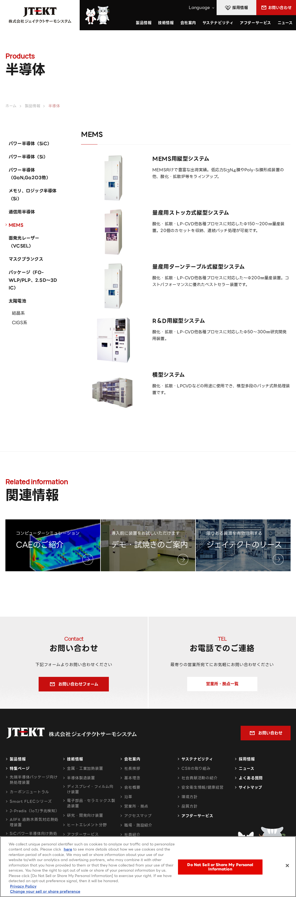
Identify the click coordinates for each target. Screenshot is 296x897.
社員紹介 (132, 834)
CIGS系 (19, 322)
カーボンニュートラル (29, 792)
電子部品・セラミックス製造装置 (91, 803)
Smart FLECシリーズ (31, 801)
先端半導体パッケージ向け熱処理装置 (34, 779)
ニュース (285, 23)
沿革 (128, 796)
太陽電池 (17, 301)
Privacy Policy (23, 886)
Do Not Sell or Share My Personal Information (220, 867)
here (68, 849)
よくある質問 (251, 778)
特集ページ (19, 768)
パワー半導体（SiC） (30, 143)
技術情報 (166, 23)
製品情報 (18, 759)
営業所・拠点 (136, 806)
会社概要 (132, 787)
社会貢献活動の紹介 (199, 778)
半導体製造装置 (81, 778)
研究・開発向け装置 (85, 815)
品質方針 (189, 806)
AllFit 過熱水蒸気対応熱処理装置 (34, 822)
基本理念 (132, 778)
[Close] (287, 866)
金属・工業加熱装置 (85, 768)
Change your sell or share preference (45, 892)
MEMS (16, 225)
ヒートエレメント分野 (87, 825)
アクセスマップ (138, 815)
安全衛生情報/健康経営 (202, 787)
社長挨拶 (132, 768)
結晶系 (18, 313)
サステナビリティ (197, 759)
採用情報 (247, 759)
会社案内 (132, 759)
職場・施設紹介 (138, 825)
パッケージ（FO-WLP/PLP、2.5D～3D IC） (33, 280)
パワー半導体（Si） (28, 156)
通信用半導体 (22, 212)
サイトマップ (250, 787)
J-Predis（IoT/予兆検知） (34, 811)
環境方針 (189, 796)
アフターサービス (255, 23)
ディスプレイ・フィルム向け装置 (90, 789)
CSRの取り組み (196, 768)
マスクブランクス (26, 259)
